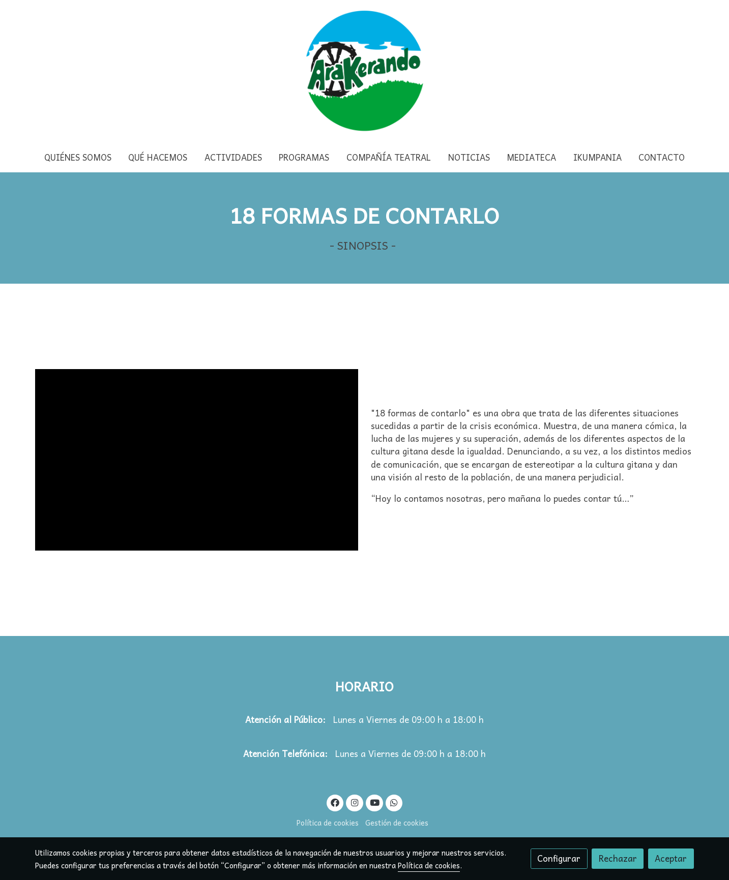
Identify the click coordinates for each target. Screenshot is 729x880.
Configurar (558, 858)
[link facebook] (335, 802)
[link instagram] (354, 802)
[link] (364, 71)
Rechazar (618, 858)
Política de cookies (328, 822)
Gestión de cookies (396, 822)
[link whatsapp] (394, 802)
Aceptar (671, 858)
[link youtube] (375, 802)
